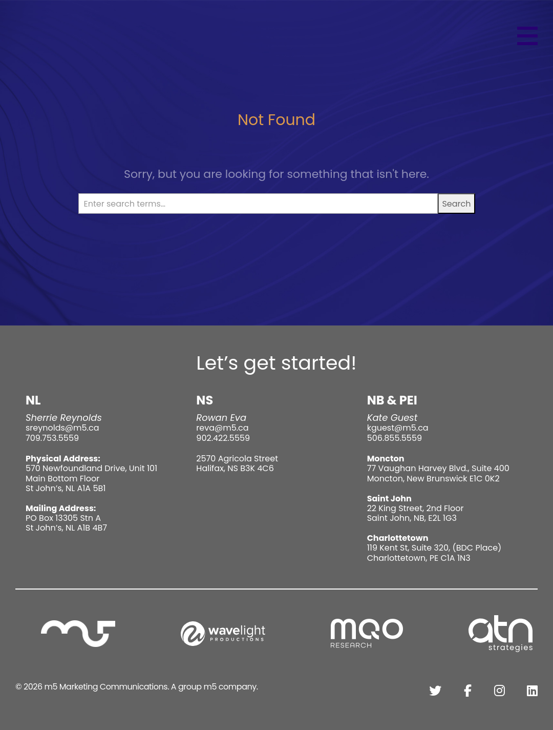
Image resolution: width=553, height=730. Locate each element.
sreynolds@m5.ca (62, 428)
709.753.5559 (52, 438)
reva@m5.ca (222, 428)
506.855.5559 (394, 438)
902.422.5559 (223, 438)
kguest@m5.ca (398, 428)
